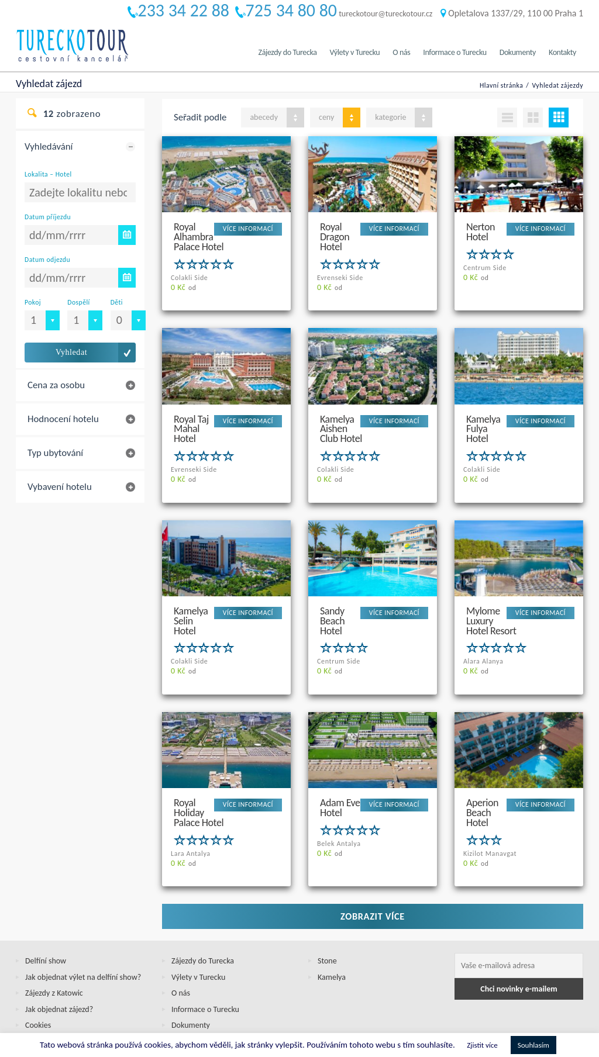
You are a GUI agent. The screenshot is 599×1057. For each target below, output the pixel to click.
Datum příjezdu (48, 217)
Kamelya (332, 936)
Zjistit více (482, 1045)
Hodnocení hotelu (63, 419)
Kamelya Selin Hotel (191, 599)
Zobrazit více (372, 875)
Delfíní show (45, 920)
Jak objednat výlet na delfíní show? (83, 936)
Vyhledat (71, 352)
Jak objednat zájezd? (59, 968)
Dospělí (78, 302)
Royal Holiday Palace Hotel (198, 781)
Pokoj (33, 302)
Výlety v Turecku (354, 52)
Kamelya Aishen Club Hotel (341, 417)
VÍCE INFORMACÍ (248, 228)
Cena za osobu (56, 385)
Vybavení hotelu (59, 487)
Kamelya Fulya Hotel (483, 417)
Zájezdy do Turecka (288, 52)
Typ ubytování (55, 453)
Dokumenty (518, 52)
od (183, 287)
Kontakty (562, 52)
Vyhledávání (49, 146)
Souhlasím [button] (533, 1045)
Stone (327, 920)
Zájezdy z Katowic (54, 952)
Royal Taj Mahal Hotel (191, 417)
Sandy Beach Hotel (332, 599)
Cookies (38, 984)
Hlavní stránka (501, 85)
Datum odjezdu (47, 259)
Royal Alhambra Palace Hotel (198, 235)
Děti (117, 302)
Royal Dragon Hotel (334, 235)
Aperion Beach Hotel (482, 781)
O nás (401, 52)
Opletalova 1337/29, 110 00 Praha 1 (511, 13)
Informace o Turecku (454, 52)
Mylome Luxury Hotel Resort (491, 599)
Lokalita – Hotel (48, 174)
